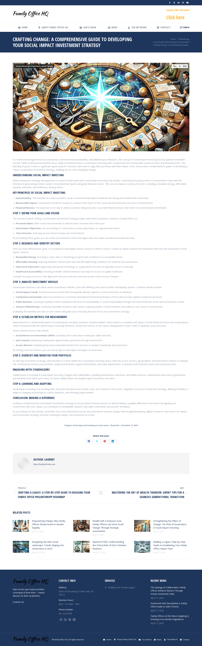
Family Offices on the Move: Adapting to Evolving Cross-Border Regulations (170, 618)
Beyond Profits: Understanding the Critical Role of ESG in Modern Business (109, 545)
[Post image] (21, 526)
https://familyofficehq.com (44, 464)
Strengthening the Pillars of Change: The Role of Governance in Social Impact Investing (169, 524)
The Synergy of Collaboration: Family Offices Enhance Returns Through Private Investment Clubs (168, 590)
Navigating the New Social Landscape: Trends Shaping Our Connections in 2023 (48, 545)
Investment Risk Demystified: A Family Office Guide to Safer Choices (169, 605)
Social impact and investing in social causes (34, 66)
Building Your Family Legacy (121, 587)
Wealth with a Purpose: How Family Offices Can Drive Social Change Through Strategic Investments (108, 525)
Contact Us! (18, 602)
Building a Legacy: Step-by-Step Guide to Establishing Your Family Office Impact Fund (170, 545)
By (115, 425)
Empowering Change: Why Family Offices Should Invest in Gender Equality (48, 524)
